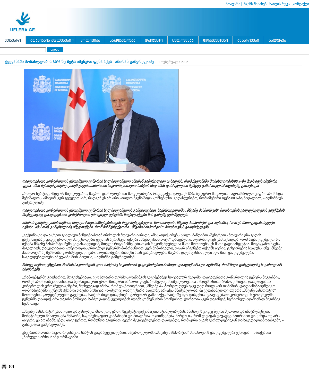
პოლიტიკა (90, 40)
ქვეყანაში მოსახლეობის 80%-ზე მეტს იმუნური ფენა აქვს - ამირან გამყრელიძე (79, 61)
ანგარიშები (248, 40)
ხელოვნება (183, 40)
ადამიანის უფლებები (50, 40)
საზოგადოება (122, 40)
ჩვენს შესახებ (255, 4)
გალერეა (277, 40)
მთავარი (233, 4)
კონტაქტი (301, 4)
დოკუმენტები (215, 40)
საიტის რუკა (279, 4)
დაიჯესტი (154, 40)
